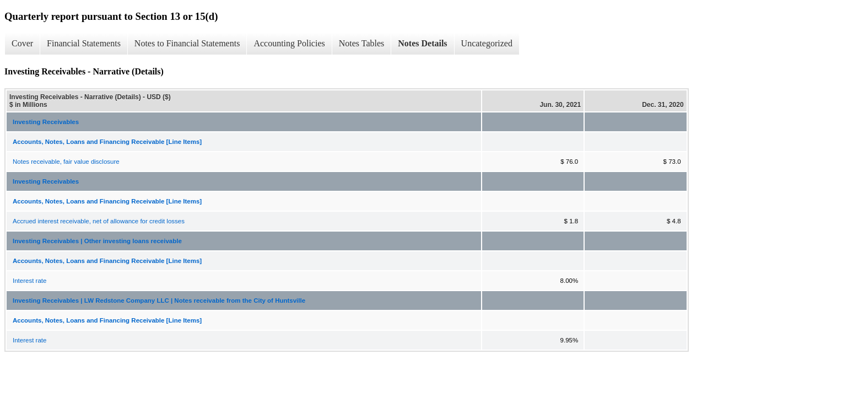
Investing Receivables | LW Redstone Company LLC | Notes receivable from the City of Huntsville (159, 300)
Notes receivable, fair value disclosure (66, 161)
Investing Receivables (46, 122)
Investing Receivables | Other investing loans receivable (97, 241)
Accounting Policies (289, 43)
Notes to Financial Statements (187, 43)
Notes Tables (362, 43)
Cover (22, 43)
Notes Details (422, 43)
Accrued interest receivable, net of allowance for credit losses (99, 221)
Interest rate (29, 280)
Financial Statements (84, 43)
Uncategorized (486, 43)
